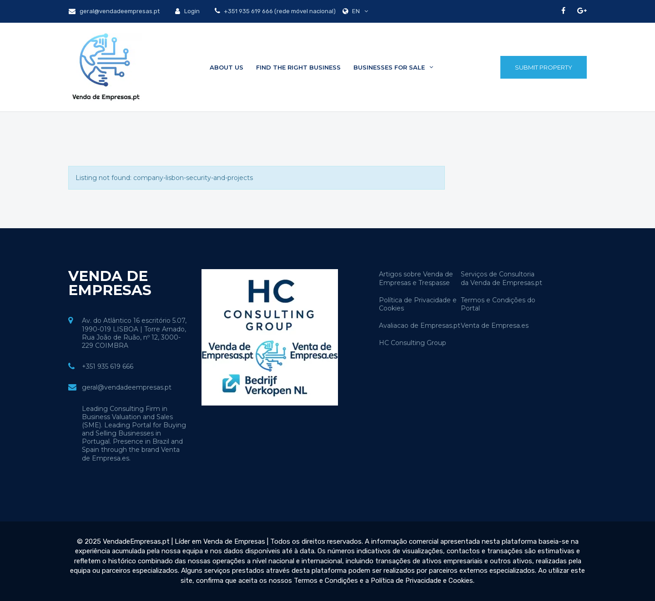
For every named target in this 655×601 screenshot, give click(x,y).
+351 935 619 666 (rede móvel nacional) (279, 11)
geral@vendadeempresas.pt (114, 11)
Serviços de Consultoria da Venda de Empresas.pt (501, 278)
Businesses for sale (393, 67)
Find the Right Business (298, 67)
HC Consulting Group (412, 343)
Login (187, 11)
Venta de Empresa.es (495, 325)
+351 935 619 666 (107, 366)
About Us (226, 67)
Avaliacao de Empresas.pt (419, 325)
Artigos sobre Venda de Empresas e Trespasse (416, 278)
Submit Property (543, 67)
